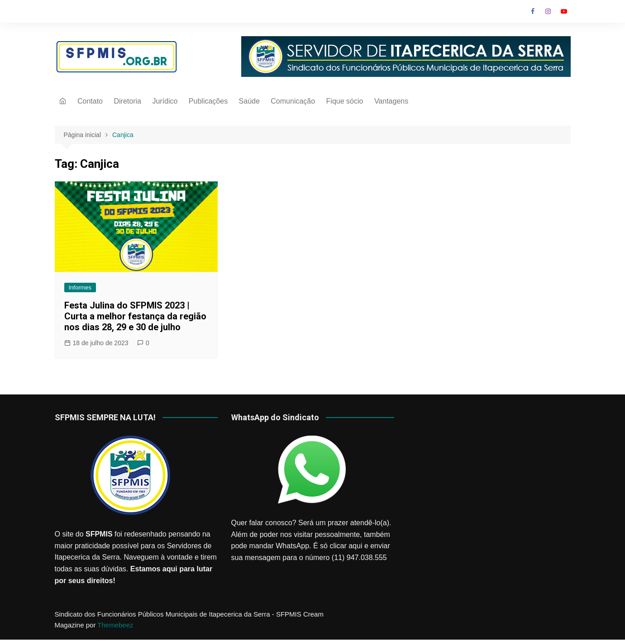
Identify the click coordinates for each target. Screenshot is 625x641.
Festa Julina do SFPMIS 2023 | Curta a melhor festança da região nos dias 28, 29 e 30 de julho (135, 316)
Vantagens (391, 101)
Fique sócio (344, 101)
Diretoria (127, 101)
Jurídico (164, 101)
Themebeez (115, 625)
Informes (80, 287)
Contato (90, 101)
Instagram (548, 11)
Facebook (532, 11)
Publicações (208, 101)
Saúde (249, 101)
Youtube (564, 11)
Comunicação (293, 101)
